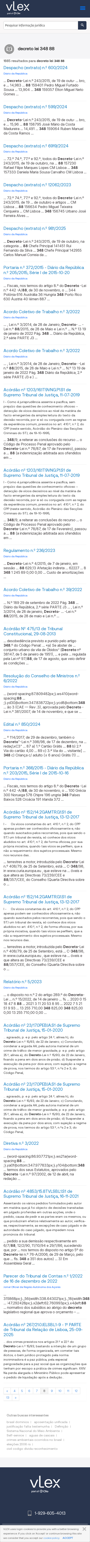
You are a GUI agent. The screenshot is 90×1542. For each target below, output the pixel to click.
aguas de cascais (41, 1435)
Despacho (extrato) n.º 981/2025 (35, 228)
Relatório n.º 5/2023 (23, 981)
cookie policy (51, 1537)
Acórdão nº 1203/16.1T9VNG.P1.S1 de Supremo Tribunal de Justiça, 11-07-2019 (42, 392)
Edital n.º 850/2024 (22, 724)
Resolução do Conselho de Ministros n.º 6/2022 (42, 678)
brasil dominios (18, 1422)
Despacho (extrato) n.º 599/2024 (35, 106)
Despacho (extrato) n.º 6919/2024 (36, 146)
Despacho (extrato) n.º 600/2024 (36, 67)
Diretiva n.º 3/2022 (21, 1143)
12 (76, 1391)
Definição (61, 1426)
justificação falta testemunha (28, 1426)
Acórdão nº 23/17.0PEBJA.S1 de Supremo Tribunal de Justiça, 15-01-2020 (42, 1028)
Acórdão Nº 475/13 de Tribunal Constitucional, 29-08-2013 (33, 631)
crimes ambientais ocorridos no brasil (34, 1440)
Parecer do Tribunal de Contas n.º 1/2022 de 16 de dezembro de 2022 (43, 1278)
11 (68, 1391)
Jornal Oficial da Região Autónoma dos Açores (32, 1286)
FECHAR (83, 1529)
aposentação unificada (50, 1422)
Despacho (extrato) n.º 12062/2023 (37, 184)
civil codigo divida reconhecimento (32, 1448)
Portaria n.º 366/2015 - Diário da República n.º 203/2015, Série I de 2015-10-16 (44, 770)
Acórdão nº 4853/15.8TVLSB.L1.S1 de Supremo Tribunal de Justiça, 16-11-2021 (41, 1194)
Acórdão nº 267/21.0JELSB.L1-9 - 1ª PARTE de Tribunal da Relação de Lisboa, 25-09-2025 (43, 1329)
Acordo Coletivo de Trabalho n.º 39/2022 (43, 589)
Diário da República (15, 73)
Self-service (15, 1435)
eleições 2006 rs (19, 1444)
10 (59, 1391)
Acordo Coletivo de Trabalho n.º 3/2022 (42, 311)
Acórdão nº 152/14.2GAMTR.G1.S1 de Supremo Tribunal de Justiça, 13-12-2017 (41, 815)
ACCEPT (68, 1537)
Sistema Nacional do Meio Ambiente (33, 1431)
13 (7, 1397)
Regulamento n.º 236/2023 (29, 550)
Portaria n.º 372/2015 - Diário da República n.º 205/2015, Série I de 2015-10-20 (44, 270)
